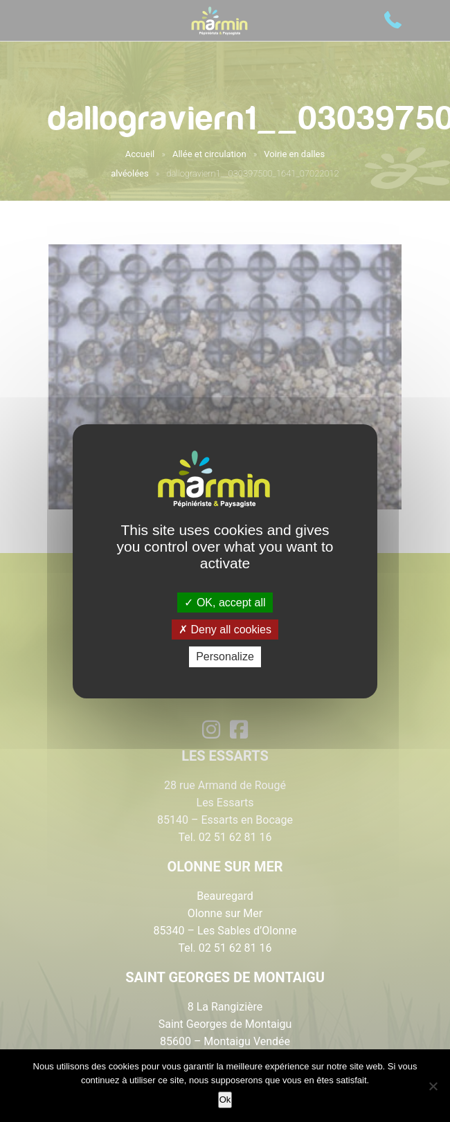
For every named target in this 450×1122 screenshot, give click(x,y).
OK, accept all (224, 602)
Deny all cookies (225, 629)
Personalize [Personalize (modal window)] (225, 656)
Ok (225, 1099)
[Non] (433, 1086)
